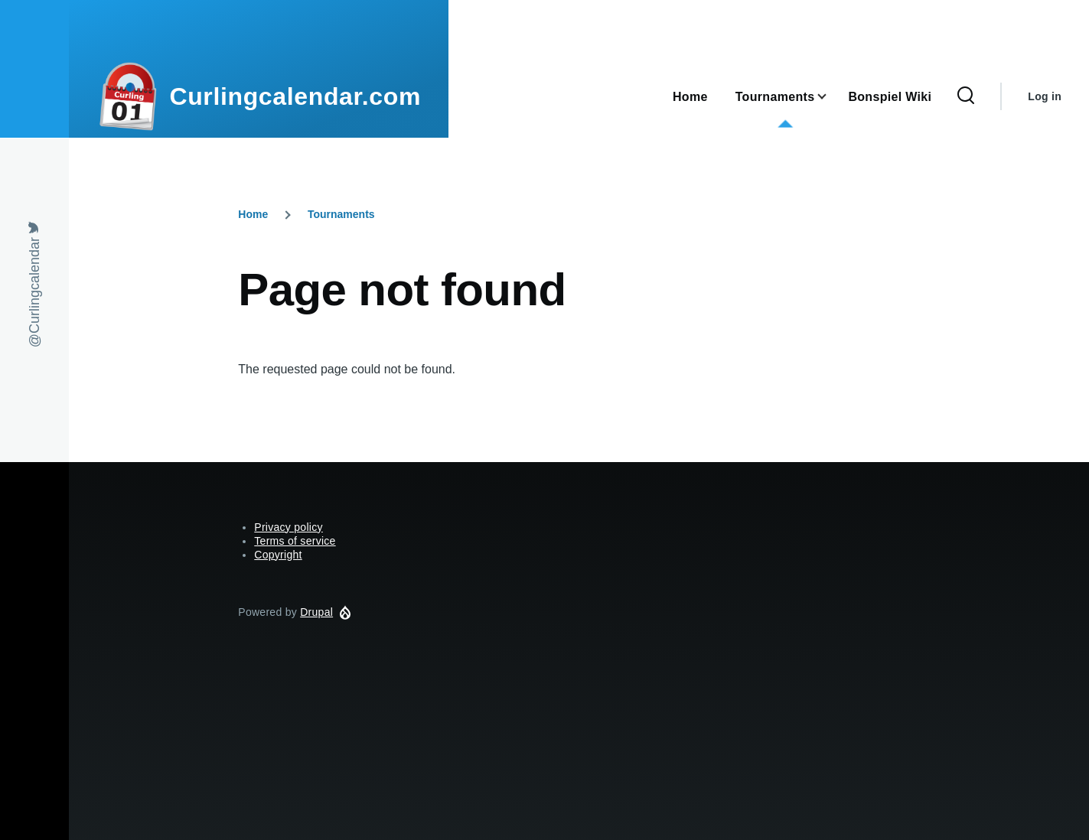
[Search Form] (965, 96)
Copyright (278, 555)
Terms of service (294, 541)
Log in (1044, 96)
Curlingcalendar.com (295, 96)
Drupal (316, 612)
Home (253, 214)
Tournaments (341, 214)
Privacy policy (288, 527)
